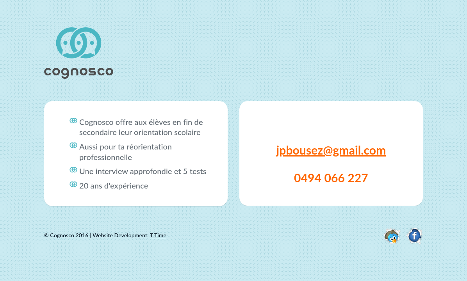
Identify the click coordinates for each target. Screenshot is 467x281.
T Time (158, 235)
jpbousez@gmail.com (331, 150)
